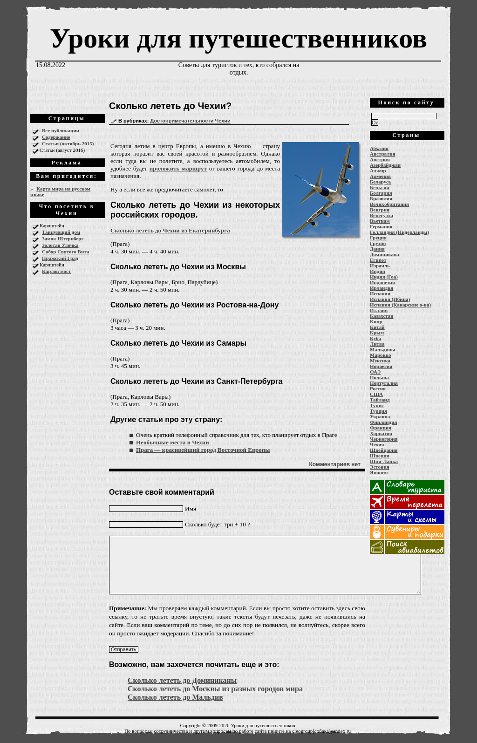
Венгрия (379, 209)
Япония (379, 472)
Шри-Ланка (384, 461)
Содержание (56, 137)
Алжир (378, 170)
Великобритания (389, 204)
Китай (377, 327)
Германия (381, 226)
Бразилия (381, 198)
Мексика (380, 360)
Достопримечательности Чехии (190, 120)
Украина (380, 416)
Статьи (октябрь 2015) (68, 143)
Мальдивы (382, 349)
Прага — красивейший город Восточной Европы (203, 449)
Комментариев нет (335, 464)
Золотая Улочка (60, 245)
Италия (379, 310)
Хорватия (381, 433)
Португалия (384, 383)
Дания (377, 249)
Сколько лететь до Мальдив (175, 697)
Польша (379, 377)
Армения (380, 176)
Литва (377, 344)
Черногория (384, 439)
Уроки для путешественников (238, 38)
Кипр (376, 321)
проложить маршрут (178, 168)
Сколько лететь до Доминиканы (182, 680)
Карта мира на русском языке (60, 191)
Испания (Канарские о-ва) (400, 304)
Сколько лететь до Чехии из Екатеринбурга (170, 230)
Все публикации (60, 130)
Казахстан (382, 316)
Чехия (377, 444)
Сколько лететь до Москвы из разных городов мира (215, 689)
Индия (377, 271)
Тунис (377, 405)
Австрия (380, 159)
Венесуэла (381, 215)
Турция (378, 411)
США (376, 394)
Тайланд (379, 399)
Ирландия (381, 288)
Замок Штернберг (62, 238)
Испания (380, 293)
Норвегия (381, 366)
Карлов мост (56, 271)
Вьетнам (380, 221)
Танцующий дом (61, 232)
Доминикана (384, 254)
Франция (380, 427)
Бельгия (379, 187)
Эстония (379, 467)
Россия (378, 388)
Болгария (381, 193)
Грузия (378, 243)
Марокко (380, 355)
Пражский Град (60, 258)
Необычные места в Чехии (172, 442)
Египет (378, 260)
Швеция (379, 455)
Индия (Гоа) (384, 276)
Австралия (382, 154)
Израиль (380, 265)
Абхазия (379, 148)
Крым (377, 332)
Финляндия (383, 422)
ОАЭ (375, 372)
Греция (378, 237)
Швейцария (384, 450)
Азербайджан (385, 165)
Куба (375, 338)
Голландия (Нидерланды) (399, 232)
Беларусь (380, 181)
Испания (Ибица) (390, 299)
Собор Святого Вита (65, 251)
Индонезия (382, 282)
